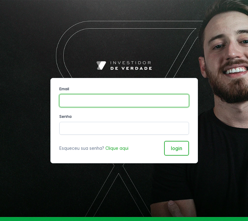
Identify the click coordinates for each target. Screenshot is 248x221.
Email (64, 88)
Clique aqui (116, 148)
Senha (65, 116)
